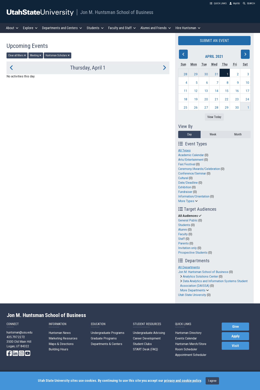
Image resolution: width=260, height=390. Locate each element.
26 (196, 107)
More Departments (192, 290)
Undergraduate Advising (149, 333)
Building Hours (58, 349)
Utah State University (192, 295)
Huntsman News (60, 333)
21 (216, 99)
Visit (235, 346)
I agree (212, 381)
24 (247, 99)
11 (185, 91)
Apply (235, 336)
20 (206, 99)
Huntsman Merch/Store (190, 344)
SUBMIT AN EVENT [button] (214, 40)
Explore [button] (30, 28)
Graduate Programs (104, 338)
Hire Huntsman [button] (188, 28)
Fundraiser (185, 192)
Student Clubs (142, 344)
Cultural (183, 178)
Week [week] (213, 134)
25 (185, 107)
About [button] (12, 28)
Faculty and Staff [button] (122, 28)
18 (185, 99)
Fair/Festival (186, 164)
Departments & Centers (106, 344)
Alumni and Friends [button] (155, 28)
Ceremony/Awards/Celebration (199, 169)
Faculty (183, 234)
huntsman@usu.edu (19, 332)
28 (185, 74)
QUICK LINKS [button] (218, 3)
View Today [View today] (214, 117)
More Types (186, 201)
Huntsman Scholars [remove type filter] (58, 55)
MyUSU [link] (235, 3)
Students (184, 225)
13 (206, 91)
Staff (181, 239)
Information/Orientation (193, 196)
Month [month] (238, 134)
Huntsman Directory (188, 333)
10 (247, 82)
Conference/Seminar (192, 173)
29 (196, 74)
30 (206, 74)
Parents (183, 243)
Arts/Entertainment (190, 159)
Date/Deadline (188, 182)
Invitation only (187, 248)
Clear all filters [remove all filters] (17, 55)
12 (196, 91)
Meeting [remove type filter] (35, 55)
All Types (184, 150)
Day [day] (189, 134)
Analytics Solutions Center (200, 276)
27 (206, 107)
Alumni (182, 229)
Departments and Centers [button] (62, 28)
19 (196, 99)
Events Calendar (186, 338)
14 (216, 91)
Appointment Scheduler (190, 355)
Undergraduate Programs (107, 333)
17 (247, 91)
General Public (188, 220)
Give (235, 326)
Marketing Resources (63, 338)
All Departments (189, 267)
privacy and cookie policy (182, 381)
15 (226, 91)
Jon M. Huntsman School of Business (116, 12)
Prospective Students (193, 252)
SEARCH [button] (249, 3)
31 (216, 74)
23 (237, 99)
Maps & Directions (61, 344)
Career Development (147, 338)
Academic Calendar (191, 155)
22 (226, 99)
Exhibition (184, 187)
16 (237, 91)
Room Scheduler (186, 349)
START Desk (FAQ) (145, 349)
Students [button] (95, 28)
